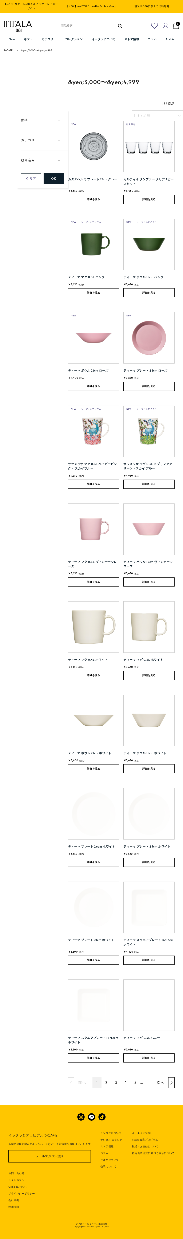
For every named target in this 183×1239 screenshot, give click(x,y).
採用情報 (13, 1207)
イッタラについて (111, 1132)
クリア (31, 179)
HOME (8, 50)
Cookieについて (18, 1186)
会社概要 (13, 1200)
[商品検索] (92, 26)
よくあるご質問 (141, 1132)
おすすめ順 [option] (142, 116)
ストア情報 (107, 1146)
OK (53, 179)
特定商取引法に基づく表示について (153, 1153)
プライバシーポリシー (21, 1193)
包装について (108, 1166)
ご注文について (109, 1159)
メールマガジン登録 (49, 1156)
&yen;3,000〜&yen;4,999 (36, 50)
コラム (104, 1153)
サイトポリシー (17, 1180)
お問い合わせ (16, 1173)
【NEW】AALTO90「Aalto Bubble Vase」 (91, 6)
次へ (160, 1082)
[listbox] (157, 115)
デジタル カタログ (111, 1139)
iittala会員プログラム (145, 1139)
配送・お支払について (145, 1146)
